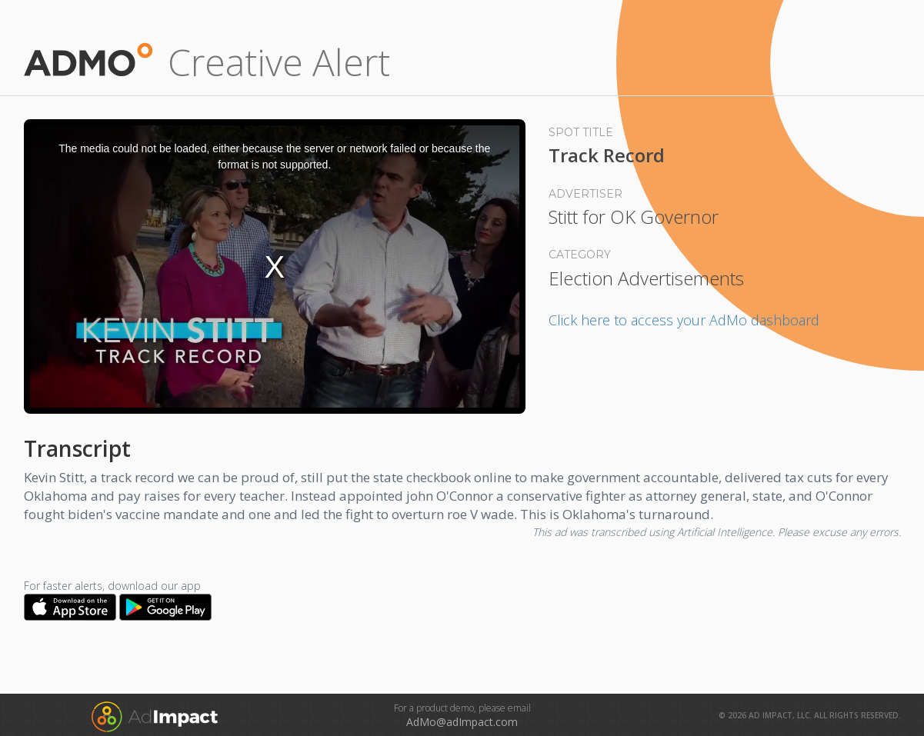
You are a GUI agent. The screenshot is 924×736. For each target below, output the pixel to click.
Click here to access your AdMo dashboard (684, 320)
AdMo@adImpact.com (462, 721)
